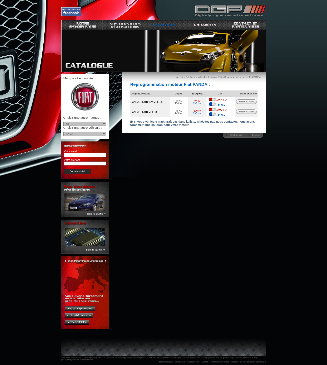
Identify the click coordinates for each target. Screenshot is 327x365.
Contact (205, 362)
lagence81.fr (260, 362)
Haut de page (236, 135)
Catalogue (190, 77)
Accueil (179, 77)
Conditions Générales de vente (187, 362)
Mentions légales (166, 362)
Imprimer (256, 135)
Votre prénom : (73, 160)
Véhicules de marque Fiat (210, 77)
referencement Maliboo (219, 362)
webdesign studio (237, 362)
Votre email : (71, 151)
